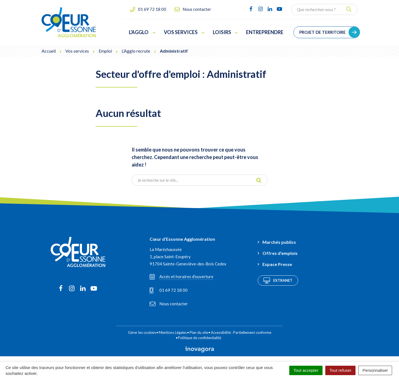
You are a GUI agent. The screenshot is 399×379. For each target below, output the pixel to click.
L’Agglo (142, 32)
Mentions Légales (173, 332)
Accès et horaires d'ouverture (181, 276)
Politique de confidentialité (199, 338)
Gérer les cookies (142, 332)
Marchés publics (279, 242)
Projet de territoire (322, 32)
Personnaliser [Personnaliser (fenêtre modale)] (375, 370)
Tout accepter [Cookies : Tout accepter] (305, 370)
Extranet (278, 280)
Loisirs (225, 32)
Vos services (184, 32)
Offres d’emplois (280, 253)
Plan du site (199, 332)
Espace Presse (277, 264)
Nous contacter (169, 303)
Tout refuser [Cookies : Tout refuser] (340, 370)
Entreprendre (264, 32)
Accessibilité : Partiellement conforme (241, 332)
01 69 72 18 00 (169, 290)
